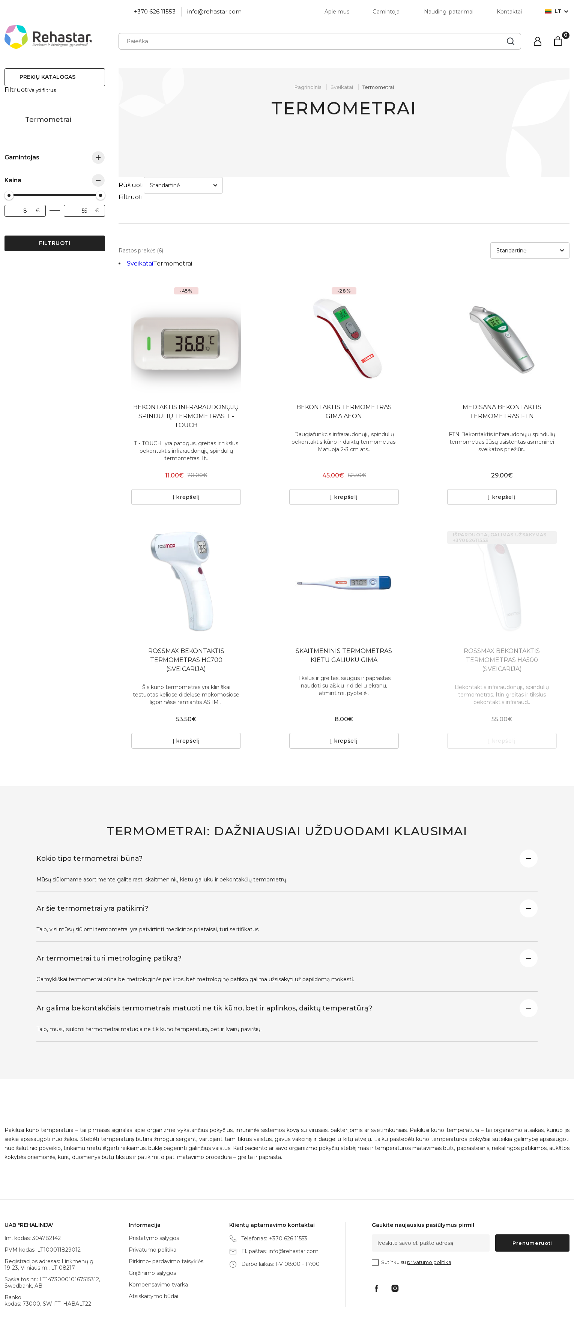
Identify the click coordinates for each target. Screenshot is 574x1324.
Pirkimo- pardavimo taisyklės (166, 1228)
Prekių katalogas (47, 77)
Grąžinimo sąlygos (152, 1239)
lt (553, 11)
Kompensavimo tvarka (158, 1251)
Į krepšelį (186, 463)
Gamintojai (387, 11)
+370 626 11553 (155, 11)
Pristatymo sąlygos (154, 1204)
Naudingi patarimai (448, 11)
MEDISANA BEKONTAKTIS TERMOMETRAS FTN (502, 378)
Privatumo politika (152, 1216)
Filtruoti (55, 236)
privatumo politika (429, 1229)
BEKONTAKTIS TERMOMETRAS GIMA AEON (344, 378)
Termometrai (378, 87)
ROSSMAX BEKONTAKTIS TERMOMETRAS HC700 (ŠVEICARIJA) (186, 626)
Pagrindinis (308, 87)
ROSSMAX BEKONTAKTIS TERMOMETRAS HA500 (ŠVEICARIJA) (502, 626)
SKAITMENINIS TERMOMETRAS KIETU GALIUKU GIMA (344, 622)
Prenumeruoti (532, 1210)
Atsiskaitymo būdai (153, 1262)
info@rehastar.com (214, 11)
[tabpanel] (186, 305)
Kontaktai (509, 11)
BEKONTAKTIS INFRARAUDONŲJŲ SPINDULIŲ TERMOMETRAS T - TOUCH (186, 382)
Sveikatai (12, 112)
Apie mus (337, 11)
